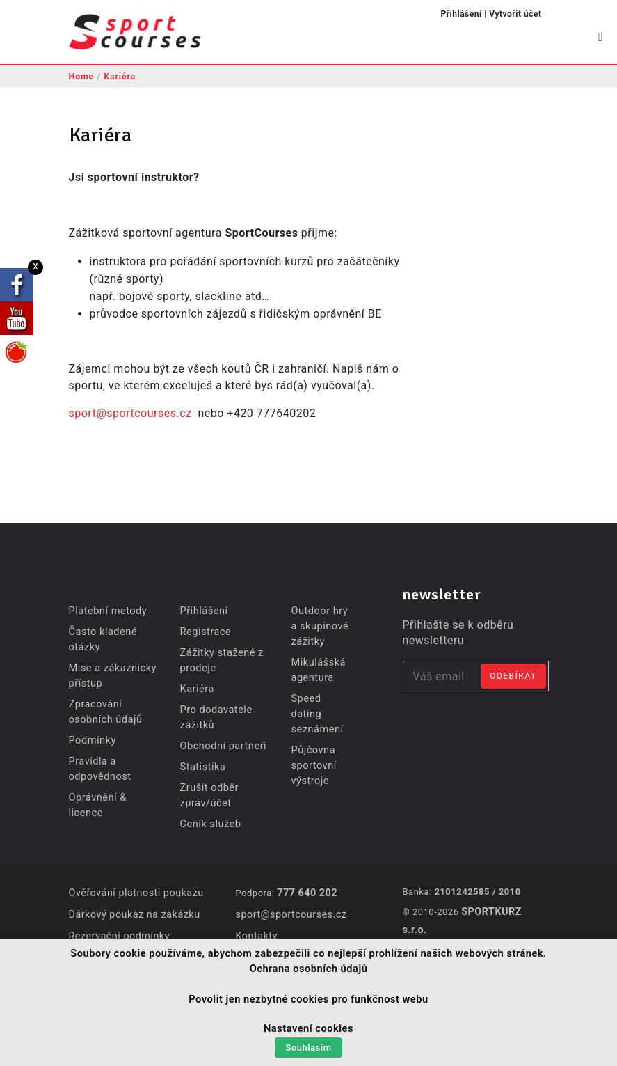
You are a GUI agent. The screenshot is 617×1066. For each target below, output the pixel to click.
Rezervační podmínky (118, 934)
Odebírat (513, 676)
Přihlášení (460, 14)
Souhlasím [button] (309, 1049)
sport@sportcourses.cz (130, 413)
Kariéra (123, 76)
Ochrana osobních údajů (309, 971)
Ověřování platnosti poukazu (135, 892)
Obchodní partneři (221, 745)
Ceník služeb (209, 823)
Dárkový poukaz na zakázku (133, 913)
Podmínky (92, 740)
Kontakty (256, 934)
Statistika (201, 766)
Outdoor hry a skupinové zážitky (318, 626)
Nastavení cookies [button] (308, 1031)
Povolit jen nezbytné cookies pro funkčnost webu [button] (308, 1002)
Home (82, 76)
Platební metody (107, 610)
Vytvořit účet (515, 14)
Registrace (204, 631)
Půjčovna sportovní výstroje (313, 750)
